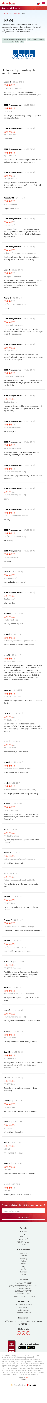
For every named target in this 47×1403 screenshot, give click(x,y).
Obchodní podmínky (23, 1313)
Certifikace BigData (23, 1288)
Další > (23, 1244)
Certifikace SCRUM (23, 1293)
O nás (23, 1269)
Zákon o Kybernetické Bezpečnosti (14, 39)
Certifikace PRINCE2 (23, 1283)
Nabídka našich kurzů (23, 8)
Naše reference (24, 1310)
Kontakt (23, 1274)
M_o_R (11, 42)
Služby (23, 1261)
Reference (23, 1272)
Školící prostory (23, 1307)
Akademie (23, 1253)
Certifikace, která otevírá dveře (23, 1296)
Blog (23, 1266)
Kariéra (23, 1264)
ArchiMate (23, 1239)
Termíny (23, 1256)
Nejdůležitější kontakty (23, 1305)
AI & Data (23, 1231)
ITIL (29, 39)
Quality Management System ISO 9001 (23, 1286)
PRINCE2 (23, 1237)
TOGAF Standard (38, 40)
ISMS (17, 42)
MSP (22, 42)
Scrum (5, 42)
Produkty (23, 1258)
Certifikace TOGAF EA (23, 1291)
